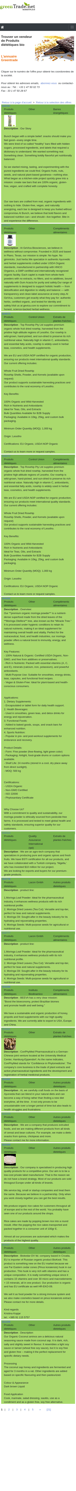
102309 (6, 1144)
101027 (6, 1244)
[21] (49, 1409)
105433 (6, 225)
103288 (6, 986)
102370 (6, 1113)
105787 (6, 105)
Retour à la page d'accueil (17, 102)
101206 (6, 1321)
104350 (6, 598)
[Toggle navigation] (72, 27)
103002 (6, 1029)
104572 (6, 456)
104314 (6, 832)
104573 (6, 313)
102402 (6, 1079)
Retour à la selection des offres (54, 102)
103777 (6, 932)
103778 (6, 879)
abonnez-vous (49, 83)
